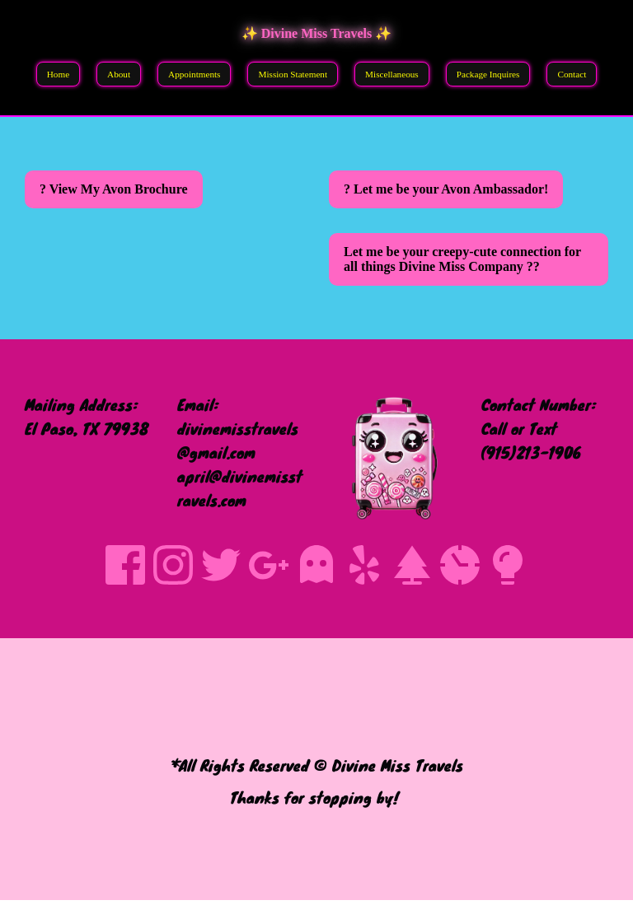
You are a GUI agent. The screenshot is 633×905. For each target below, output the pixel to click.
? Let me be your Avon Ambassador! (446, 189)
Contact (571, 74)
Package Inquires (488, 74)
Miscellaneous (392, 74)
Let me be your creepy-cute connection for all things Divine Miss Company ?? (462, 259)
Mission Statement (292, 74)
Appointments (194, 74)
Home (58, 74)
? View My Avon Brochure (114, 189)
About (118, 74)
